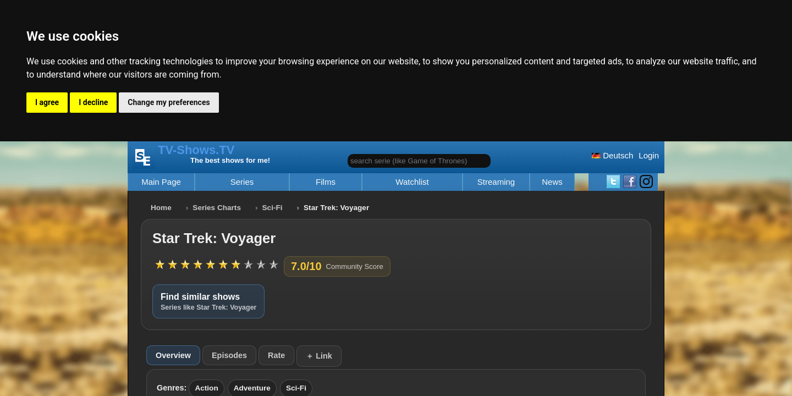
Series (242, 182)
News (552, 182)
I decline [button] (93, 102)
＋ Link (319, 355)
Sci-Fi (272, 208)
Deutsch (612, 155)
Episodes (229, 355)
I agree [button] (47, 102)
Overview (173, 355)
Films (326, 182)
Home (161, 208)
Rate (276, 355)
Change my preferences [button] (169, 102)
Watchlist (411, 182)
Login (649, 155)
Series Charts (217, 208)
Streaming (496, 182)
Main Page (161, 182)
